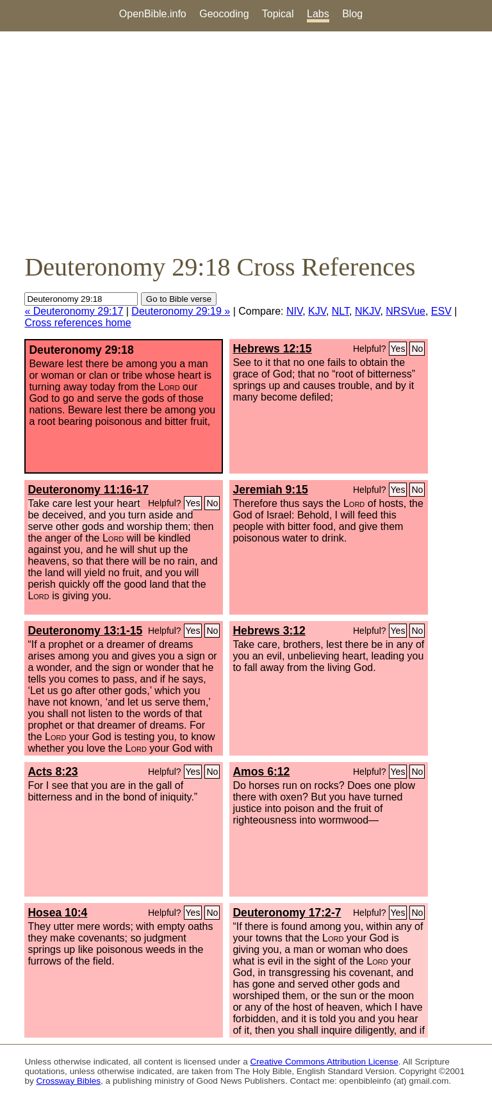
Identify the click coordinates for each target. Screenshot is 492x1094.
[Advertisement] (246, 141)
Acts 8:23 (53, 771)
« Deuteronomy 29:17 (73, 311)
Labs (318, 13)
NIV (294, 311)
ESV (441, 311)
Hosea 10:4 (57, 912)
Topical (278, 13)
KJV (317, 311)
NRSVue (405, 311)
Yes (398, 349)
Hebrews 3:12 (269, 630)
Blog (352, 13)
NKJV (367, 311)
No (417, 349)
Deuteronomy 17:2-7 (287, 912)
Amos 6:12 (261, 771)
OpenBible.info (152, 13)
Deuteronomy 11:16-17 (88, 489)
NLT (340, 311)
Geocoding (224, 13)
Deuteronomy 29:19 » (180, 311)
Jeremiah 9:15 (270, 489)
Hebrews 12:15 (272, 348)
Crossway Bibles (69, 1081)
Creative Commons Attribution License (324, 1061)
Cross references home (77, 322)
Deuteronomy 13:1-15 (85, 630)
